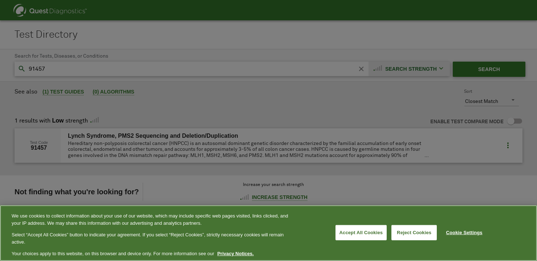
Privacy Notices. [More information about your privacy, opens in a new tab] (235, 253)
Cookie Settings (464, 232)
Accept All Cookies (361, 232)
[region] (268, 233)
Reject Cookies (414, 232)
